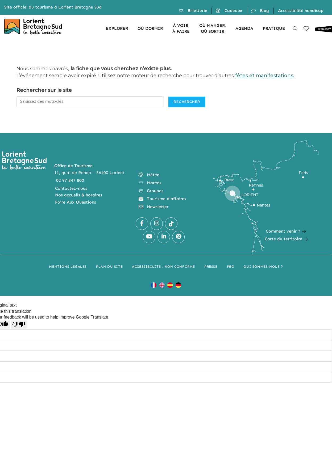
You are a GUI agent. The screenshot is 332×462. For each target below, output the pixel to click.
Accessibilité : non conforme (163, 267)
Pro (230, 267)
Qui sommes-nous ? (263, 267)
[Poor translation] (18, 324)
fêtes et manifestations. (264, 76)
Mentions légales (68, 267)
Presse (211, 267)
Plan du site (109, 267)
